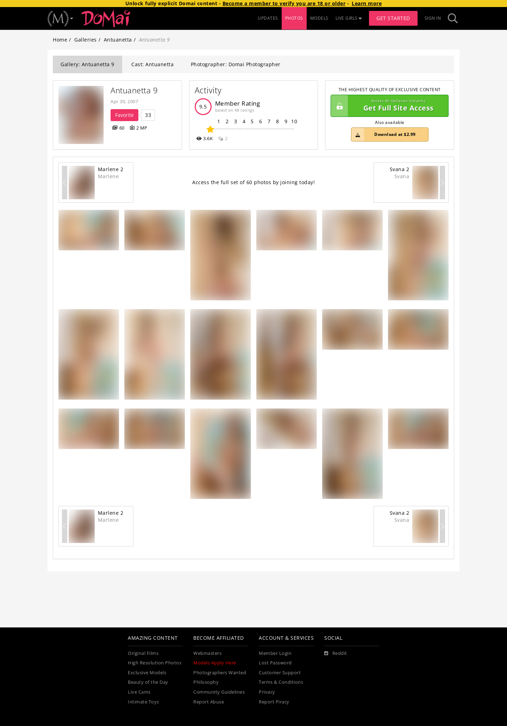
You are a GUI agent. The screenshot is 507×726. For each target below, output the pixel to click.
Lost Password (275, 663)
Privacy (267, 692)
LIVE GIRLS (349, 18)
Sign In (433, 18)
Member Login (275, 653)
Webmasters (207, 653)
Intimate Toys (143, 702)
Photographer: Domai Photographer (236, 64)
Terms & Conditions (281, 682)
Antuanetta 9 (134, 90)
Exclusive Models (147, 673)
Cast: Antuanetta (152, 64)
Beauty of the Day (148, 682)
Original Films (143, 653)
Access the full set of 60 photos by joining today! (253, 182)
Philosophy (206, 682)
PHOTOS (294, 18)
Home (60, 39)
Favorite (124, 115)
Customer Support (280, 673)
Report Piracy (274, 702)
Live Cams (139, 692)
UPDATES (268, 18)
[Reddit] (335, 653)
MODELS (319, 18)
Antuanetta (118, 39)
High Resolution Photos (154, 663)
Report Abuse (208, 702)
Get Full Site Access (388, 106)
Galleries (85, 39)
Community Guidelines (219, 692)
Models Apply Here (214, 663)
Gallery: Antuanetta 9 (87, 64)
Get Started (393, 18)
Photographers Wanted (219, 673)
